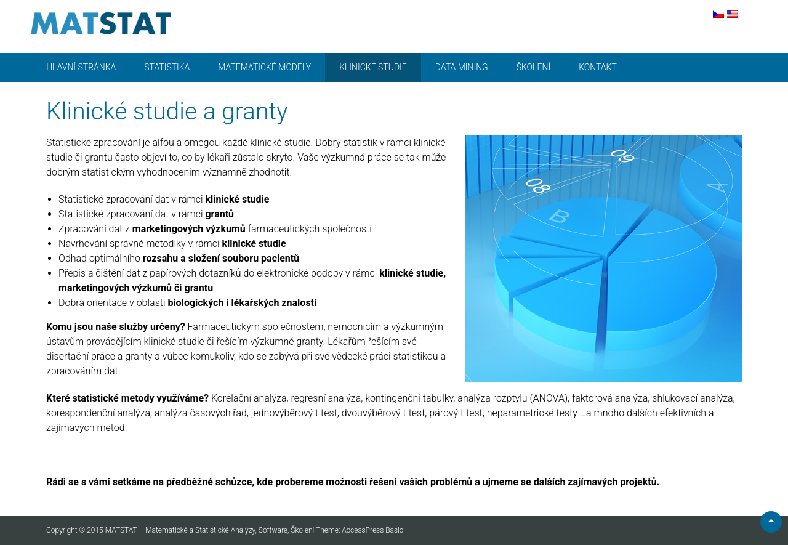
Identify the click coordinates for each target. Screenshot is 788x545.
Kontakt (598, 67)
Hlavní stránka (81, 67)
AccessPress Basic (372, 530)
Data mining (461, 67)
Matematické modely (264, 67)
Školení (533, 67)
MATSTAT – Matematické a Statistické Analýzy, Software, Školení (210, 530)
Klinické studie (373, 67)
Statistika (167, 67)
